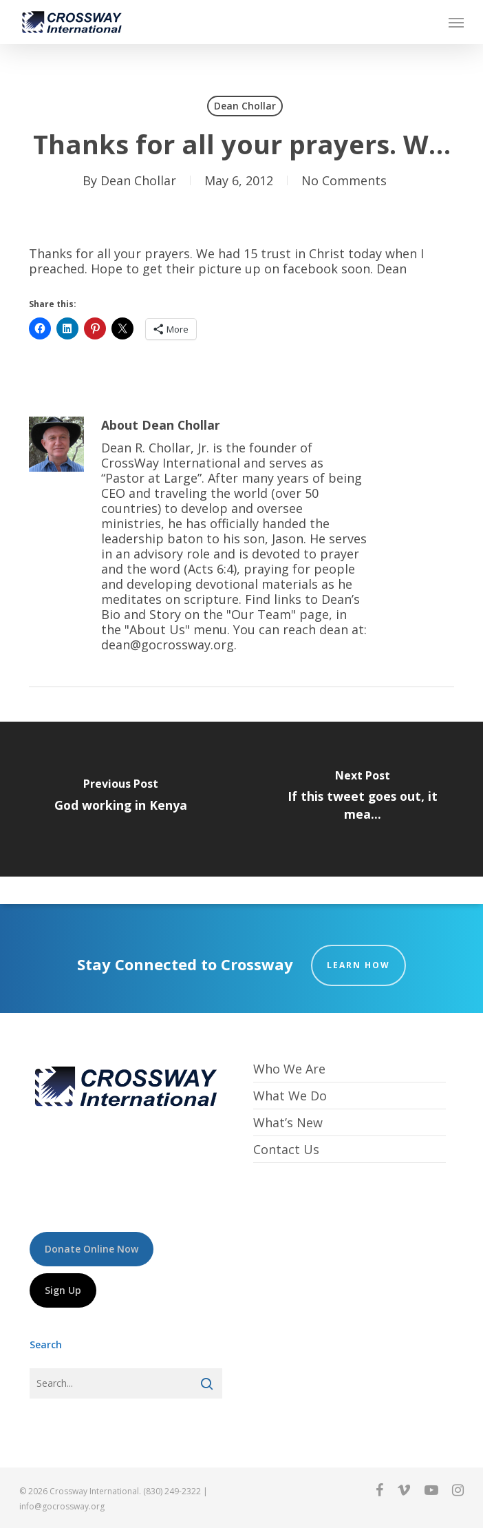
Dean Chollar (245, 105)
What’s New (288, 1122)
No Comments (344, 180)
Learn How (358, 965)
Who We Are (289, 1069)
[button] (456, 22)
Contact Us (286, 1149)
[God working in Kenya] (121, 799)
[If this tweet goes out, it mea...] (362, 799)
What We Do (290, 1095)
